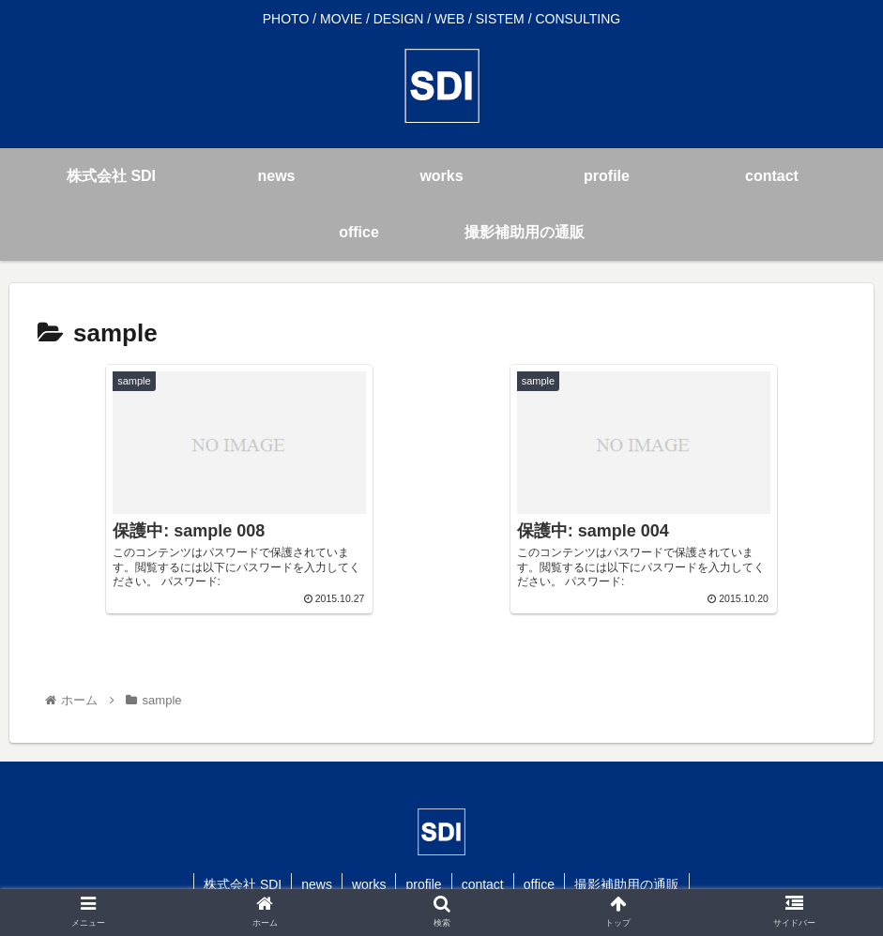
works (369, 884)
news (316, 884)
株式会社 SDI (243, 884)
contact (483, 884)
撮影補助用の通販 (626, 884)
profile (423, 884)
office (539, 884)
